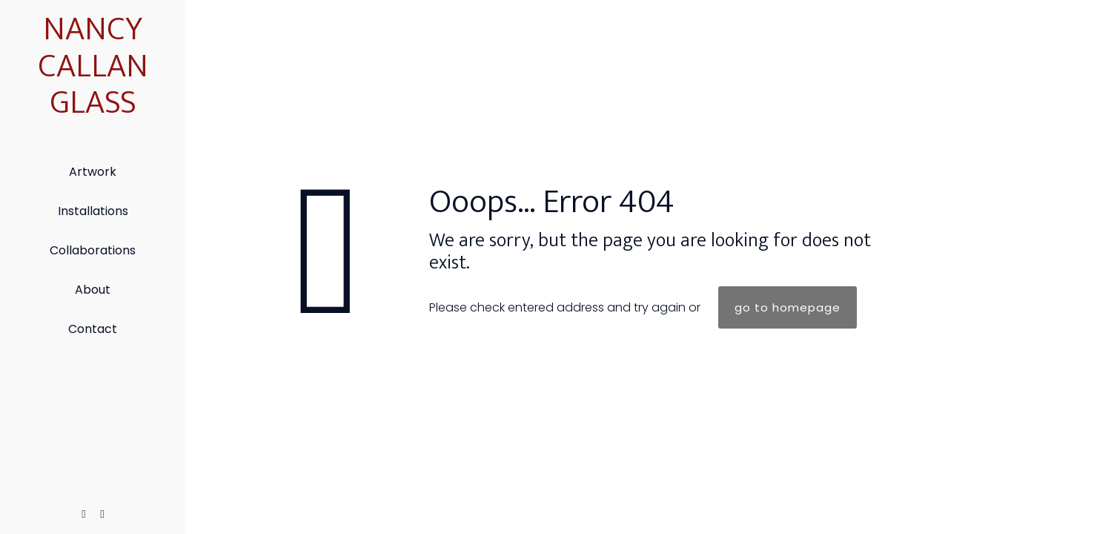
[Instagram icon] (102, 513)
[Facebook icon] (84, 513)
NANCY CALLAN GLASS (93, 66)
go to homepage (788, 307)
